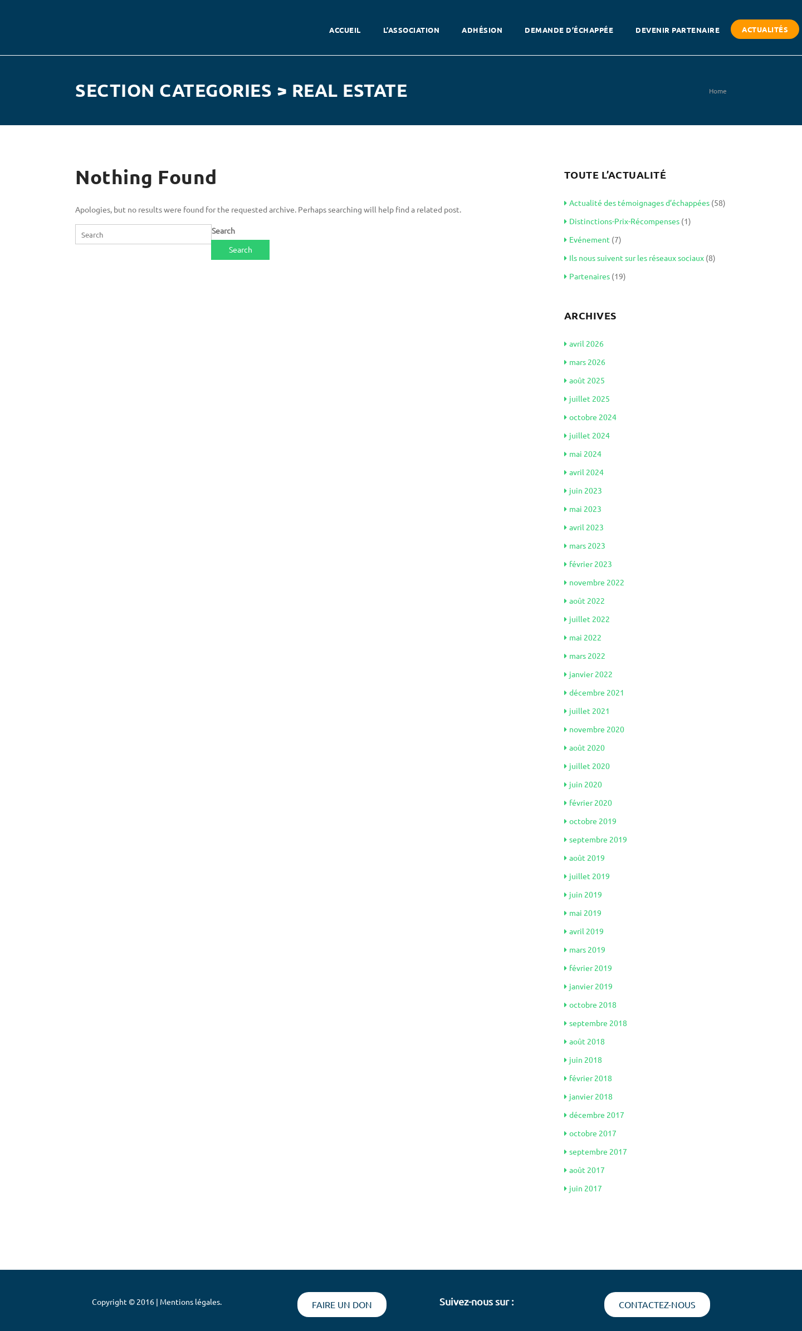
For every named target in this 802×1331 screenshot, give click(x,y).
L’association (411, 29)
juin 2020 (583, 784)
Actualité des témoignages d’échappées (637, 203)
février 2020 (588, 802)
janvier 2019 (588, 986)
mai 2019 (583, 913)
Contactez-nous (657, 1304)
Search (223, 230)
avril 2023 (584, 527)
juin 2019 (583, 894)
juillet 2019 (587, 876)
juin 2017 (583, 1188)
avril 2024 (584, 472)
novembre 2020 (594, 729)
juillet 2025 (587, 398)
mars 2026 (584, 362)
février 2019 (588, 968)
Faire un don (342, 1304)
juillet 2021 (587, 711)
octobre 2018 (590, 1004)
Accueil (345, 29)
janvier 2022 (588, 674)
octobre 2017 (590, 1133)
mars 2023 (584, 545)
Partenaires (587, 276)
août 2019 (584, 857)
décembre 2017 (594, 1115)
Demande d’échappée (569, 29)
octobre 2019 (590, 821)
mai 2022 (583, 637)
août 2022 (584, 600)
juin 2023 (583, 490)
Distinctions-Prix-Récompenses (621, 221)
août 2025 (584, 380)
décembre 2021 (594, 692)
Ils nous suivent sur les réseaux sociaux (634, 258)
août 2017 (584, 1170)
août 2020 (584, 747)
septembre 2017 (595, 1151)
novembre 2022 (594, 582)
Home (718, 90)
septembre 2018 (595, 1023)
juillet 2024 (587, 435)
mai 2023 (583, 509)
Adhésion (482, 29)
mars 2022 (584, 655)
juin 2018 (583, 1059)
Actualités (765, 29)
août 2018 (584, 1041)
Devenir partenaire (677, 29)
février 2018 (588, 1078)
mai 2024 (583, 453)
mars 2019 (584, 949)
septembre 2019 (595, 839)
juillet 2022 (587, 619)
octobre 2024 (590, 417)
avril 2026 (584, 343)
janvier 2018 (588, 1096)
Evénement (587, 239)
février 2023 (588, 564)
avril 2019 (584, 931)
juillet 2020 (587, 766)
